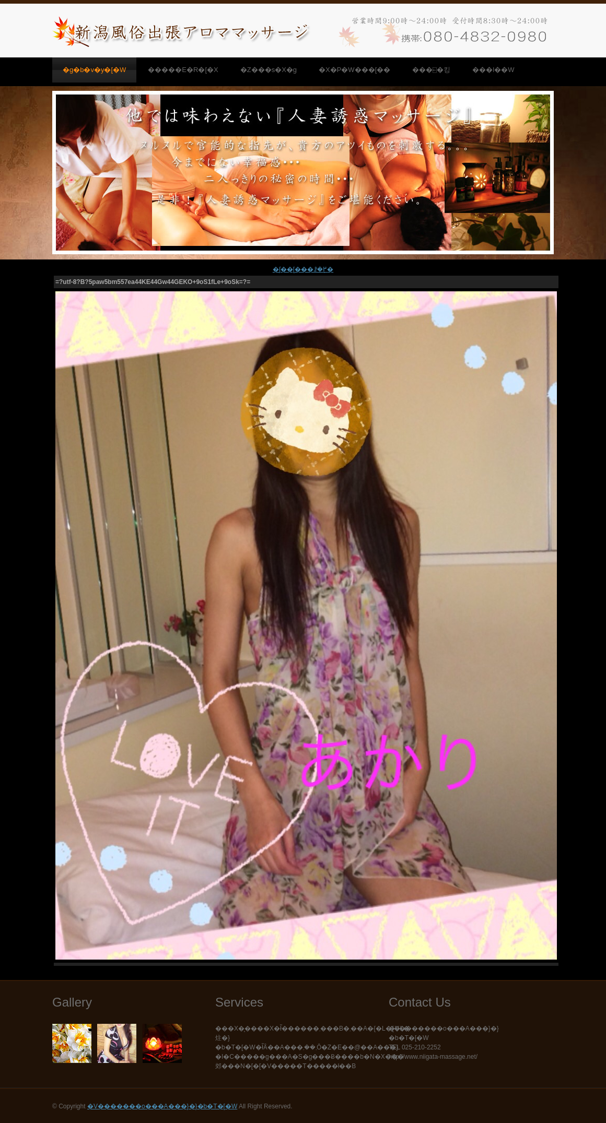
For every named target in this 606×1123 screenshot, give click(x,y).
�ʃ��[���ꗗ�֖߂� (303, 269)
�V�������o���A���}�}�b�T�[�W (162, 1106)
